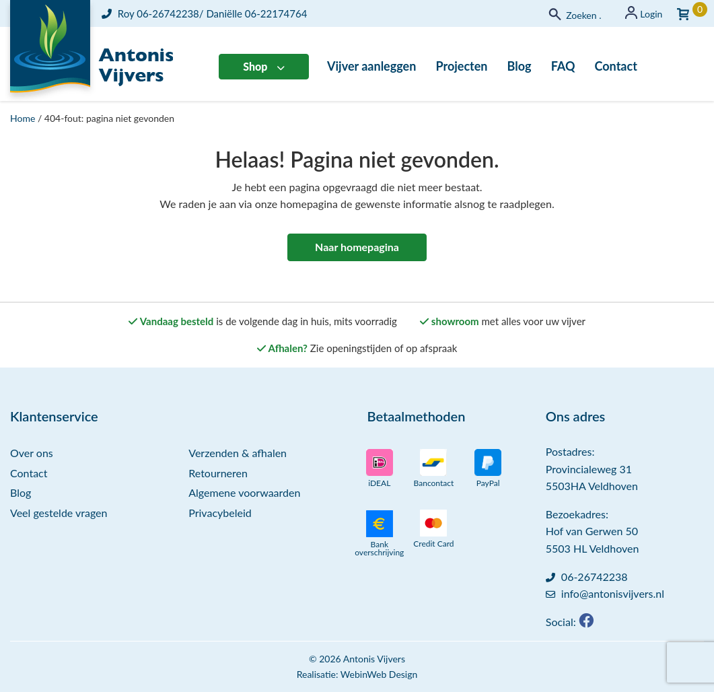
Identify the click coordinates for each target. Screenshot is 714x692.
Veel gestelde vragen (58, 512)
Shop (255, 66)
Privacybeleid (219, 512)
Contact (616, 66)
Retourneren (218, 472)
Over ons (31, 452)
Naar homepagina (357, 246)
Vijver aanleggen (371, 66)
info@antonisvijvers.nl (612, 593)
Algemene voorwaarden (244, 492)
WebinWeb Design (379, 674)
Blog (519, 66)
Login (651, 14)
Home (22, 118)
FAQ (563, 66)
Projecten (461, 66)
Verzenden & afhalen (237, 452)
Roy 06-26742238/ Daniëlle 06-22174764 (204, 13)
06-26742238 (594, 576)
